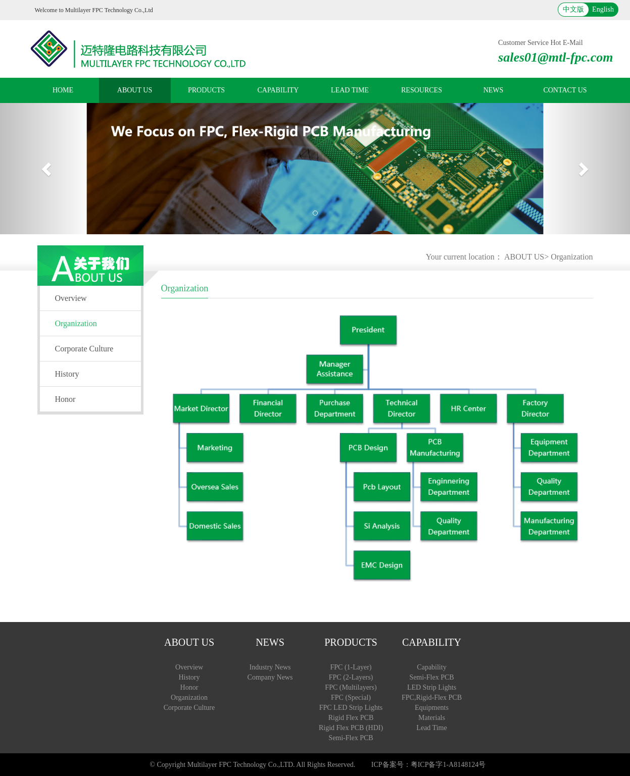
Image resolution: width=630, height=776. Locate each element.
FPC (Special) (351, 697)
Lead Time (431, 728)
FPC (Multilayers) (350, 687)
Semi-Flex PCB (350, 738)
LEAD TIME (350, 90)
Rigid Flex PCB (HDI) (351, 728)
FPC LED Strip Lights (351, 707)
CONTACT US (565, 90)
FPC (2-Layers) (351, 677)
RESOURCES (421, 90)
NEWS (493, 90)
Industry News (269, 667)
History (67, 374)
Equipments (432, 707)
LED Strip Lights (431, 687)
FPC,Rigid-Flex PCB (432, 697)
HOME (63, 90)
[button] (47, 168)
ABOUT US (134, 90)
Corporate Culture (84, 348)
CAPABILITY (278, 90)
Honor (65, 399)
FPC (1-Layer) (350, 667)
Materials (431, 717)
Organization (572, 256)
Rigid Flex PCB (350, 717)
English (603, 9)
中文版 (573, 9)
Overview (71, 298)
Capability (431, 667)
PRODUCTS (206, 90)
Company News (270, 677)
